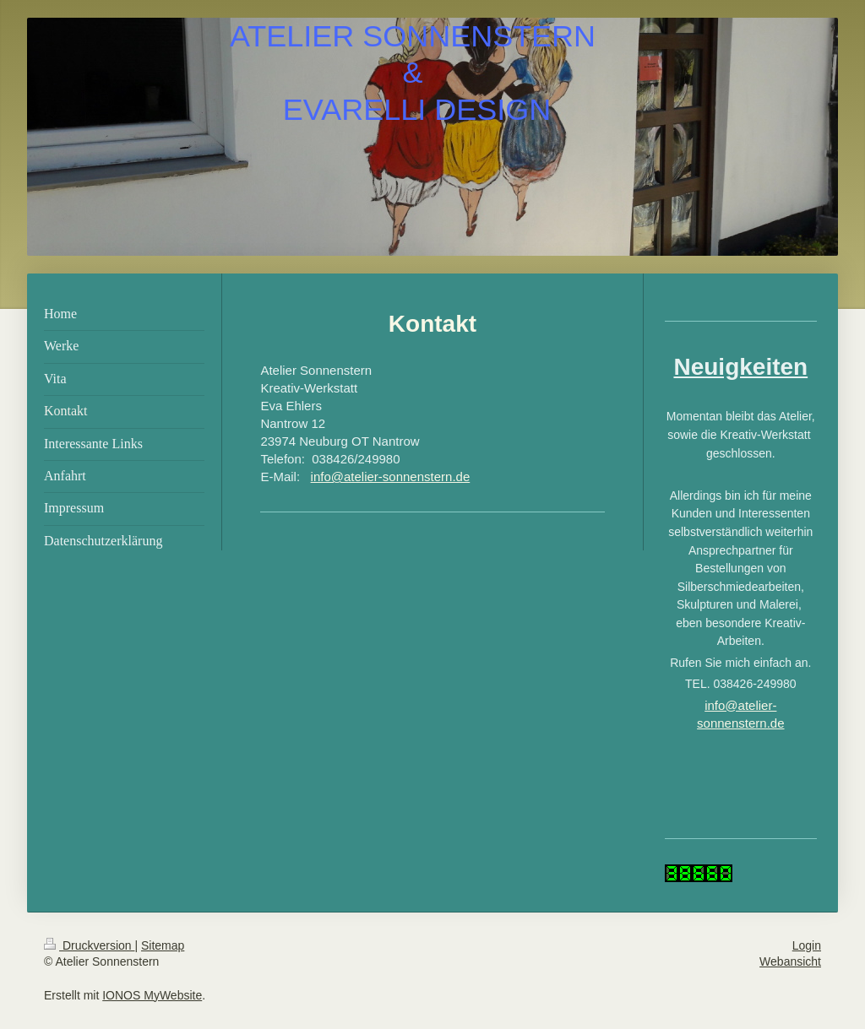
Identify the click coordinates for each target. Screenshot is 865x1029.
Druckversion (89, 945)
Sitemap (162, 945)
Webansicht (790, 961)
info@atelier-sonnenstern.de (391, 476)
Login (806, 945)
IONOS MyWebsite (152, 995)
